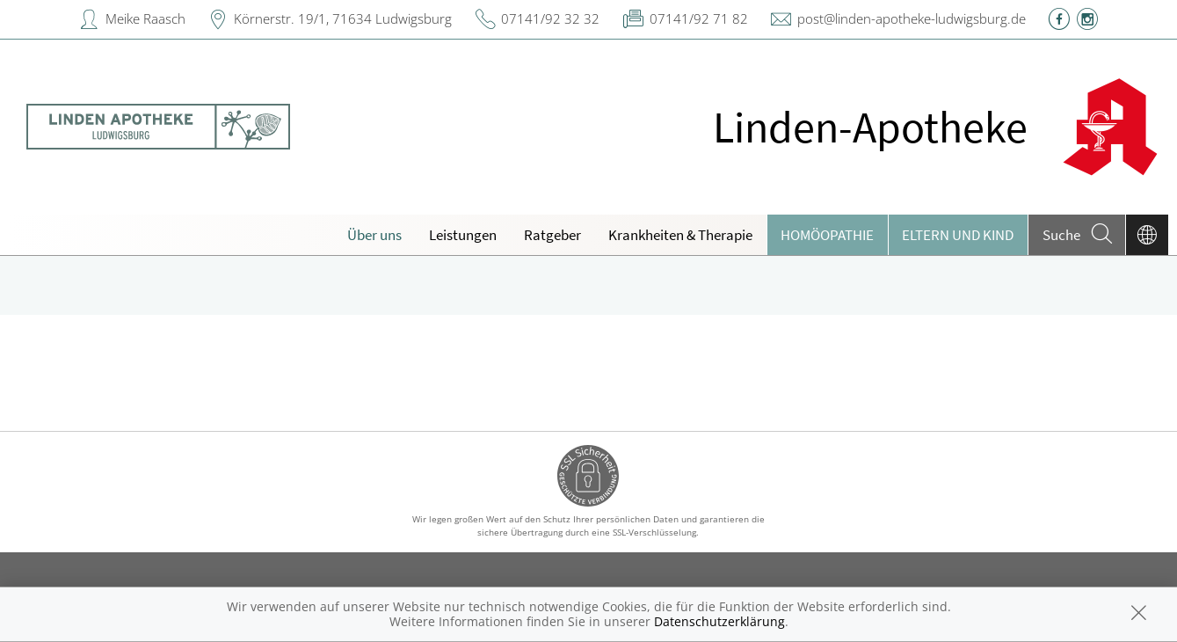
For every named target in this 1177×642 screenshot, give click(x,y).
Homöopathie (827, 234)
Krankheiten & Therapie (680, 234)
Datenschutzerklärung (719, 621)
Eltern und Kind (958, 234)
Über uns (374, 234)
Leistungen (463, 234)
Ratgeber (552, 234)
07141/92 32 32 (550, 18)
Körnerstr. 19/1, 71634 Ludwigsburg (343, 18)
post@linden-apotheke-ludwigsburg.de (911, 18)
